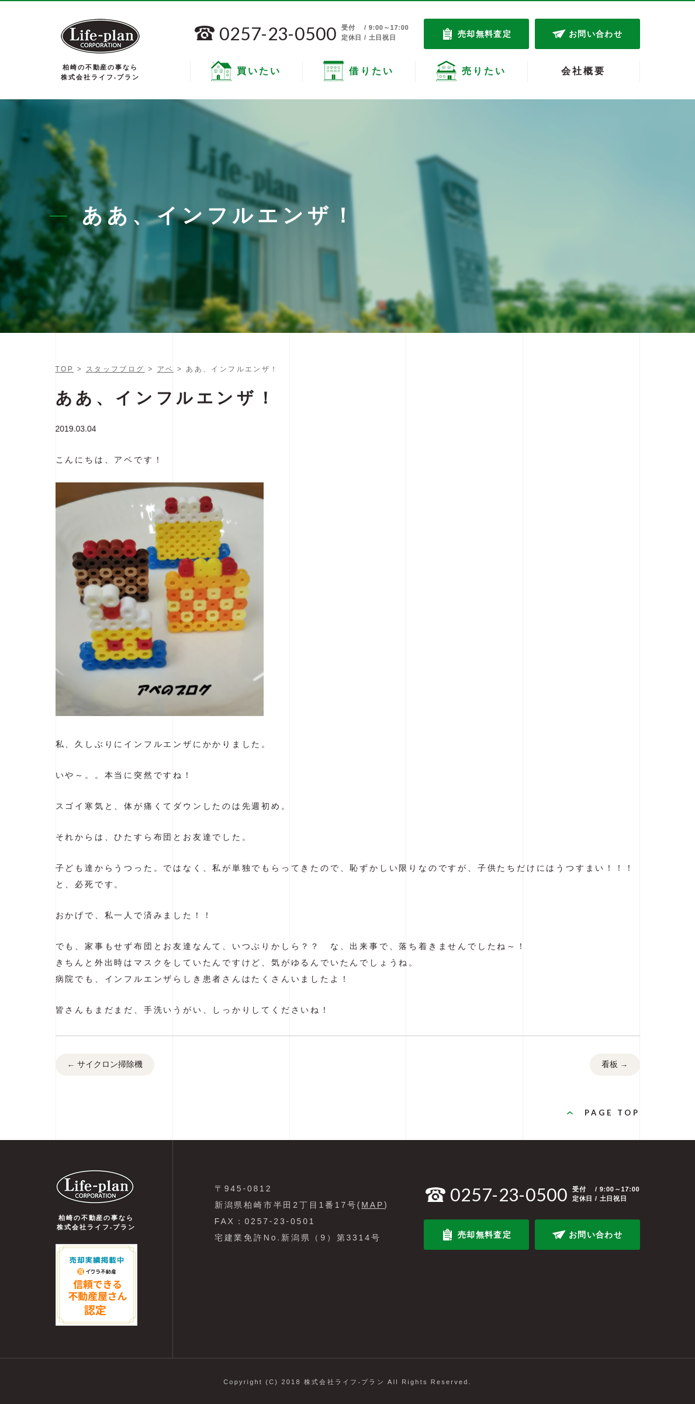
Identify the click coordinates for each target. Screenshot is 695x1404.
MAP (372, 1205)
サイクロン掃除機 (105, 1065)
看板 (614, 1065)
